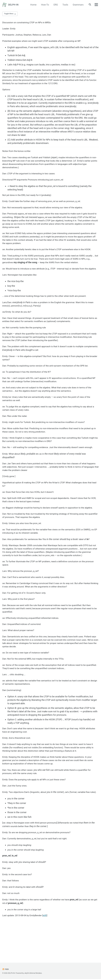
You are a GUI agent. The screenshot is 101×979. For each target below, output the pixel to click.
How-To (44, 4)
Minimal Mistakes (36, 973)
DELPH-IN (13, 4)
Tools (65, 4)
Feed (5, 969)
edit (46, 947)
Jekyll (26, 973)
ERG (55, 4)
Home (33, 4)
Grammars (77, 4)
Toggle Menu (9, 14)
